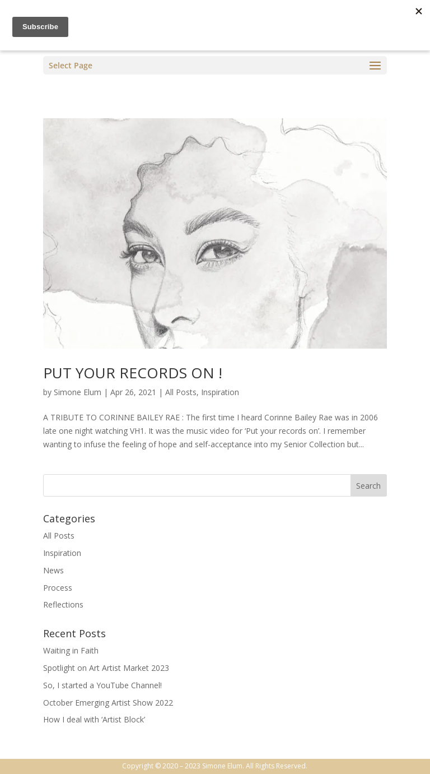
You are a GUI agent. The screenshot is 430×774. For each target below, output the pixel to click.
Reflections (63, 604)
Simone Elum (77, 392)
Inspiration (220, 392)
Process (57, 587)
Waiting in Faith (71, 650)
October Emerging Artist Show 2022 (108, 702)
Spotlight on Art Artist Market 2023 (106, 667)
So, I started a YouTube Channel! (102, 685)
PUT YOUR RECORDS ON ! (132, 373)
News (53, 570)
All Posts (181, 392)
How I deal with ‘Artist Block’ (94, 719)
